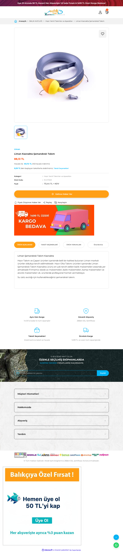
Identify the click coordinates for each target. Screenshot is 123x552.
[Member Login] (100, 12)
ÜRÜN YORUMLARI (73, 245)
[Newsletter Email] (61, 373)
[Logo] (54, 12)
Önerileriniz (98, 245)
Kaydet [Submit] (103, 373)
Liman (17, 149)
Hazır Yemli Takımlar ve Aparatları (57, 176)
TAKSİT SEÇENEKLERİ (49, 245)
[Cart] (107, 12)
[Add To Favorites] (102, 34)
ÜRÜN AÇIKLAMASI (24, 245)
